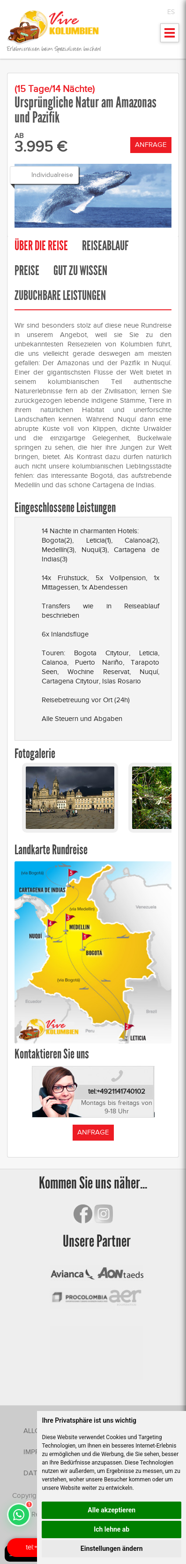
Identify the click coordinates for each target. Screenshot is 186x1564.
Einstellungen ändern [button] (112, 1548)
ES (171, 11)
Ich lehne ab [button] (111, 1529)
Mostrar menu (170, 36)
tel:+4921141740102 (116, 1091)
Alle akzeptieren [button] (111, 1510)
